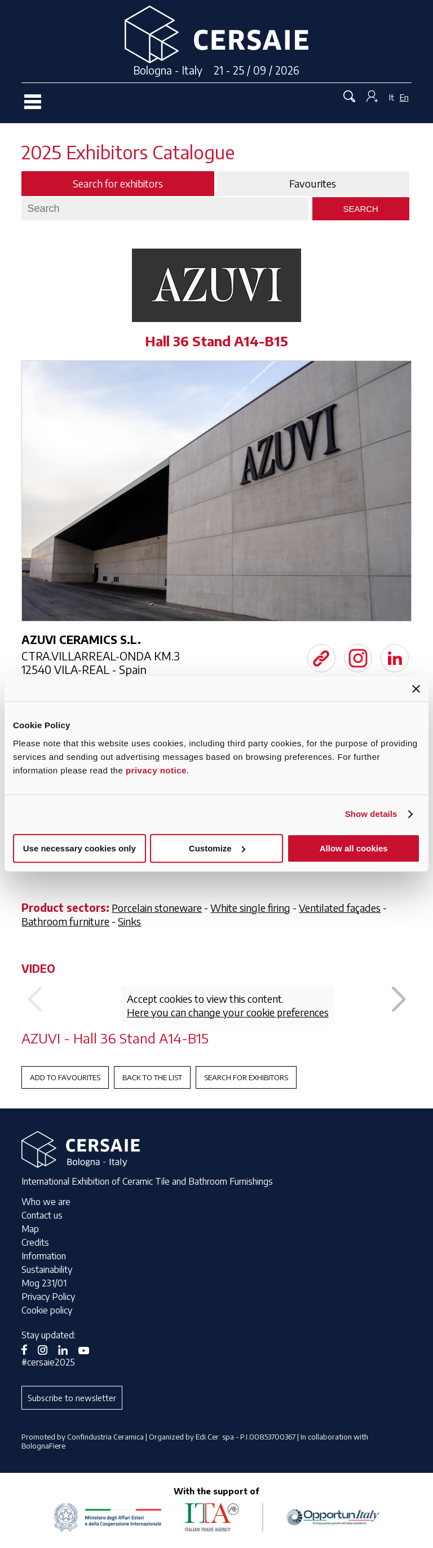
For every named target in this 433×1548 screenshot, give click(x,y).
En (404, 97)
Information (43, 1256)
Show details (371, 814)
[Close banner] (416, 689)
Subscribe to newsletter (72, 1398)
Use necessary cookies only (79, 848)
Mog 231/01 (44, 1283)
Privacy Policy (48, 1296)
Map (30, 1228)
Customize (217, 848)
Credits (35, 1242)
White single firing (250, 907)
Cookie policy (46, 1310)
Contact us (42, 1215)
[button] (398, 1000)
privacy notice (156, 770)
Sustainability (46, 1269)
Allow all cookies (354, 848)
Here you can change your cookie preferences (228, 1012)
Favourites (312, 183)
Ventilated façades (340, 907)
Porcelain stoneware (157, 907)
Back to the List (152, 1077)
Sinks (129, 921)
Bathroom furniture (65, 921)
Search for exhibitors (246, 1077)
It (391, 97)
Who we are (45, 1201)
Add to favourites (65, 1077)
